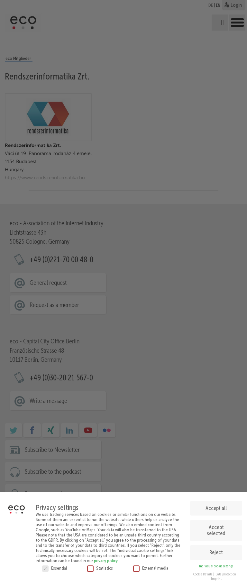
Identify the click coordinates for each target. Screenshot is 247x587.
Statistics (100, 565)
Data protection (226, 571)
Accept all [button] (216, 506)
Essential (54, 565)
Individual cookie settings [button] (216, 564)
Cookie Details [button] (203, 571)
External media (150, 565)
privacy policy (106, 558)
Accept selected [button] (216, 527)
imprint (216, 576)
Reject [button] (216, 550)
